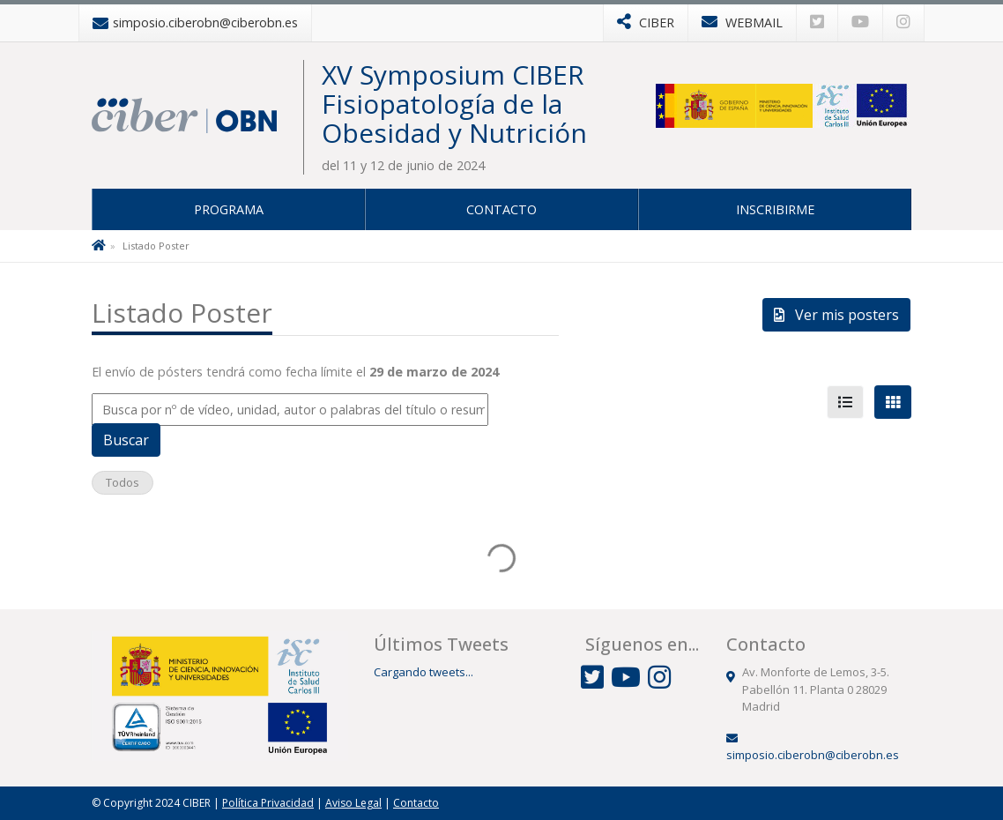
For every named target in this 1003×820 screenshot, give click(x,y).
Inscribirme (775, 209)
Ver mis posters (836, 314)
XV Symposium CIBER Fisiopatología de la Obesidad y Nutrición (454, 103)
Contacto (501, 209)
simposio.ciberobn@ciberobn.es (812, 755)
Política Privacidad (268, 802)
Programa (229, 209)
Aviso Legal (353, 802)
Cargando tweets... (423, 672)
